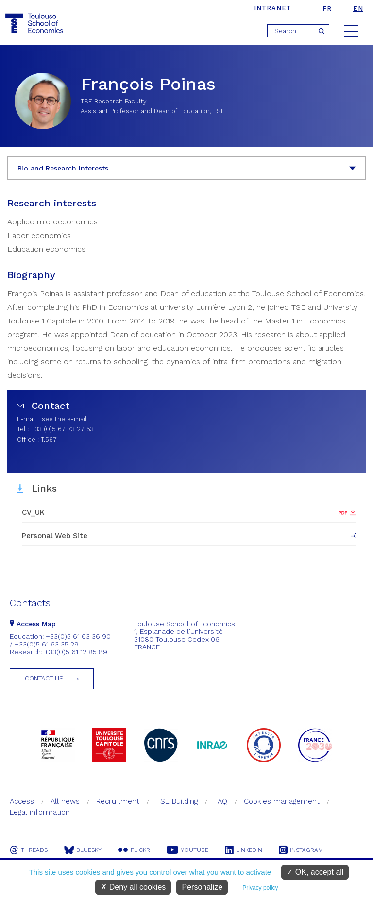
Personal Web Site (54, 535)
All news (65, 801)
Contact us (44, 678)
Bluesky (83, 850)
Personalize (202, 887)
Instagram (301, 850)
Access (22, 801)
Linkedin (243, 850)
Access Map (33, 624)
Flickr (134, 850)
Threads (29, 850)
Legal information (40, 812)
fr (327, 8)
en (358, 8)
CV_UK (33, 512)
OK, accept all (315, 872)
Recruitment (117, 801)
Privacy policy (260, 887)
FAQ (220, 801)
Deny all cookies (133, 887)
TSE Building (177, 801)
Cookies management (282, 801)
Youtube (187, 850)
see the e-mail (64, 419)
